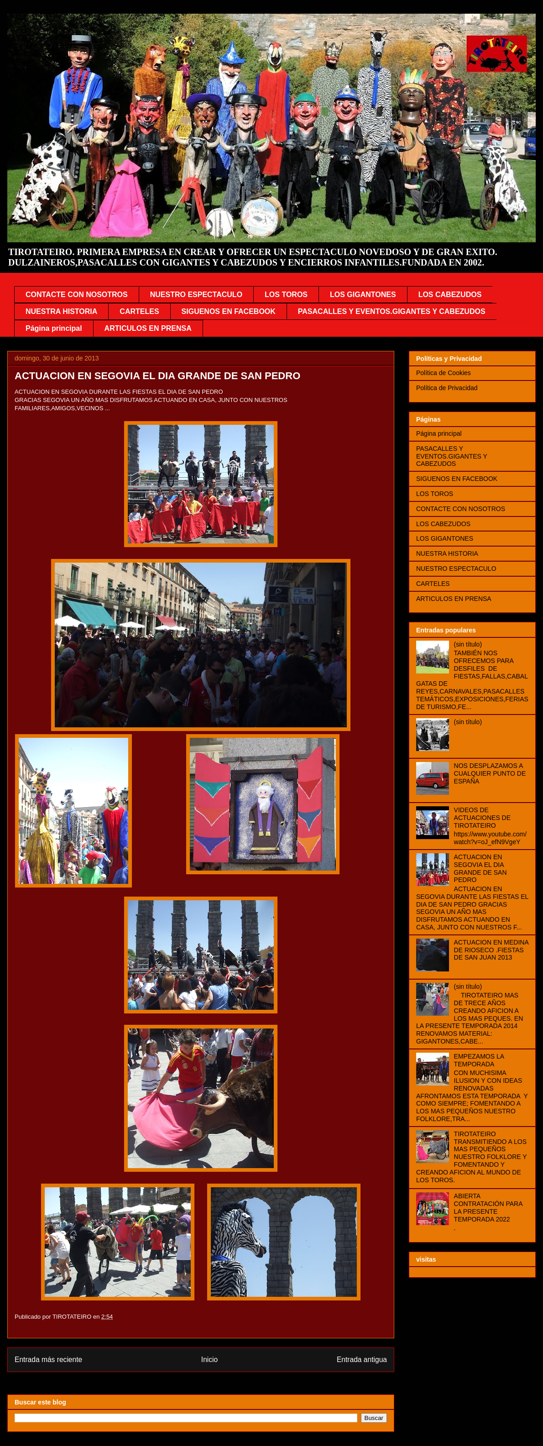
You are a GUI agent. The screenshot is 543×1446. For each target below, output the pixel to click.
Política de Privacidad (447, 388)
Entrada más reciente (48, 1359)
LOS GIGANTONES (363, 294)
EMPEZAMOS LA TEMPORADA (479, 1060)
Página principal (54, 328)
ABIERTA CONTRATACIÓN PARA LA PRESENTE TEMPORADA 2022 (488, 1207)
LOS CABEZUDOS (450, 294)
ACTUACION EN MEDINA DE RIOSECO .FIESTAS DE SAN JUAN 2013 (491, 950)
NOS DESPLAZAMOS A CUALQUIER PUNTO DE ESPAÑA (490, 773)
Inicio (209, 1359)
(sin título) (468, 644)
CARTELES (139, 311)
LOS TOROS (286, 294)
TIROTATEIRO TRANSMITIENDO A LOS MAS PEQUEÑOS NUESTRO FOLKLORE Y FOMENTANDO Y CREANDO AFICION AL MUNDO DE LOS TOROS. (471, 1157)
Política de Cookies (443, 372)
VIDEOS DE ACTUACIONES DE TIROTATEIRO (482, 817)
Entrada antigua (362, 1359)
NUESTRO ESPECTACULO (196, 294)
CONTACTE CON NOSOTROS (77, 294)
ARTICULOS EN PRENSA (148, 328)
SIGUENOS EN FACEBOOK (229, 311)
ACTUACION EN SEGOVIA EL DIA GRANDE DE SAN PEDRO (480, 868)
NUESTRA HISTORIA (61, 311)
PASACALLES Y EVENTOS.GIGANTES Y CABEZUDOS (392, 311)
